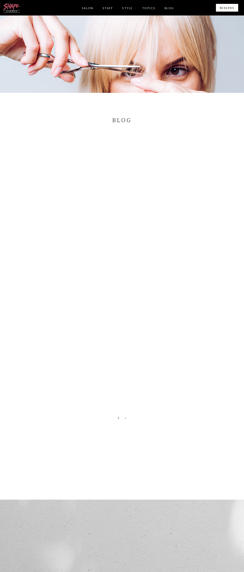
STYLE (127, 8)
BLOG (169, 8)
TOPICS (148, 8)
